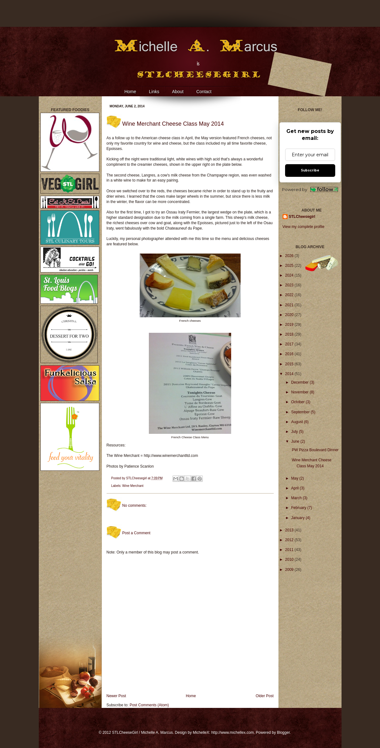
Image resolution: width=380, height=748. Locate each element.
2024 (290, 275)
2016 (290, 354)
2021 (290, 305)
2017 (290, 344)
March (297, 498)
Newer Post (116, 696)
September (301, 412)
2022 (290, 295)
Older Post (265, 696)
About (178, 91)
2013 (290, 530)
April (295, 488)
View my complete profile (303, 226)
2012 (290, 540)
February (299, 508)
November (300, 392)
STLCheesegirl (137, 478)
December (300, 382)
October (298, 402)
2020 (290, 315)
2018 (290, 334)
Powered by (310, 189)
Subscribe (310, 170)
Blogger (283, 732)
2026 (290, 256)
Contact (203, 91)
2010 (290, 559)
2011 (290, 550)
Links (154, 91)
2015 (290, 364)
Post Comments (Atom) (149, 705)
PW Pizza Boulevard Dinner (315, 450)
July (295, 431)
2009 (290, 569)
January (298, 518)
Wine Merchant (132, 486)
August (297, 422)
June (295, 441)
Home (130, 91)
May (295, 478)
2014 (290, 374)
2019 (290, 324)
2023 (290, 285)
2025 (290, 265)
